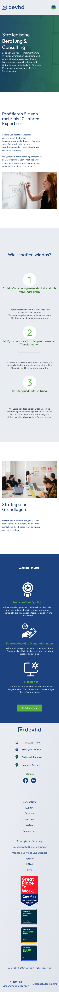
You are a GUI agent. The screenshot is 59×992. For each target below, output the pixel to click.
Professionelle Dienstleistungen (29, 846)
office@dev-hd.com (31, 749)
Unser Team (29, 819)
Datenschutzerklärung (45, 983)
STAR (30, 864)
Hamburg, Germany (31, 765)
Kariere (29, 825)
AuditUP (29, 807)
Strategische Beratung (29, 841)
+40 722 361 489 (31, 742)
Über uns (30, 813)
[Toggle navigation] (53, 7)
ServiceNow (29, 801)
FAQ (29, 870)
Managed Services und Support (29, 852)
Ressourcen (29, 831)
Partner (30, 858)
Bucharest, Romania (32, 757)
